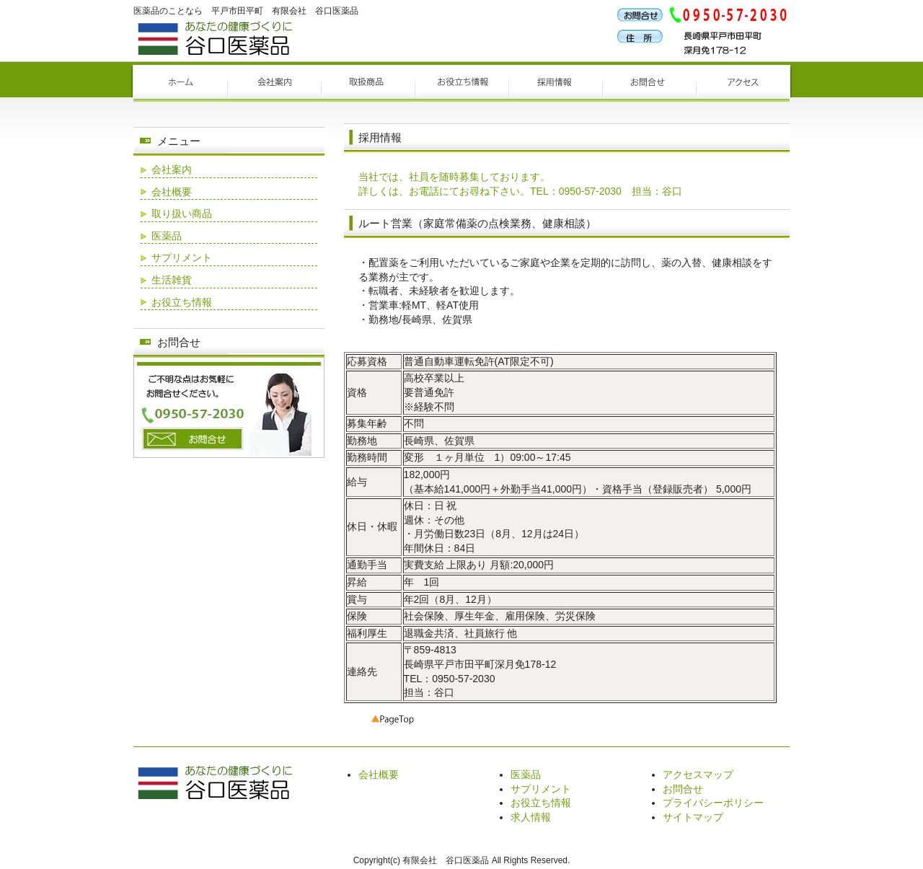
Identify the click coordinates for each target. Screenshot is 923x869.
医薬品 (166, 236)
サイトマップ (693, 817)
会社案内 (171, 169)
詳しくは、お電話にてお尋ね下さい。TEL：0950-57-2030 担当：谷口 (520, 191)
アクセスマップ (698, 774)
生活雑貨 (171, 280)
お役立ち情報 (181, 302)
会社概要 (171, 192)
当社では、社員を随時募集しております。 (454, 176)
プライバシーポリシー (713, 802)
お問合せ (683, 789)
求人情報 (531, 817)
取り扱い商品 (181, 213)
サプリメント (181, 257)
